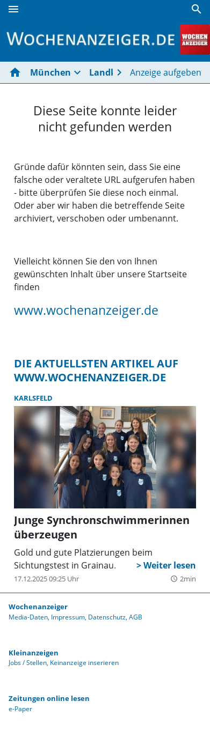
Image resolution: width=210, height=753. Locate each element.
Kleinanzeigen (34, 653)
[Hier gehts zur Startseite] (17, 72)
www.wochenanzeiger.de (86, 310)
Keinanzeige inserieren (84, 662)
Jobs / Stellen (28, 662)
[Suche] (196, 9)
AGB (135, 617)
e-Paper (20, 708)
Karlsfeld (33, 398)
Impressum (68, 617)
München (50, 72)
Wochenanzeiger (38, 606)
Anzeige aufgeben (165, 72)
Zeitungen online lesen (49, 698)
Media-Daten (28, 617)
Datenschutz (107, 617)
